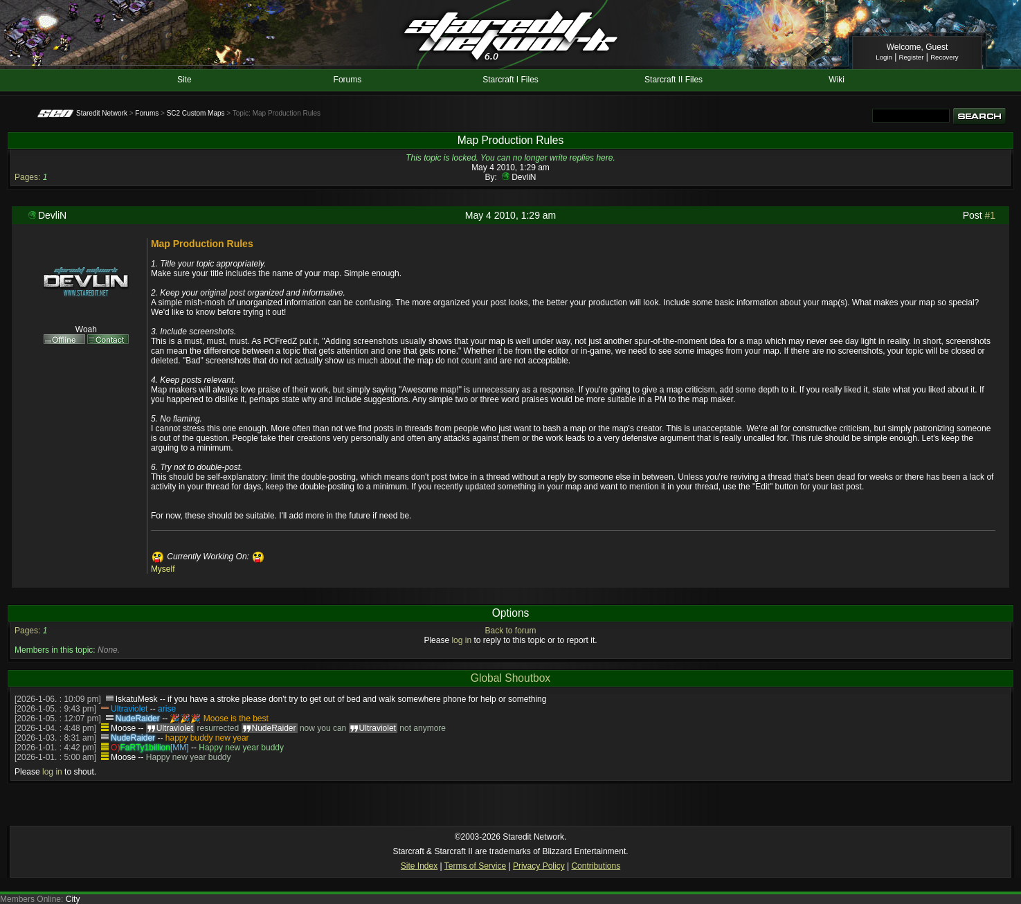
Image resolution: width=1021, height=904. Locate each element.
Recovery (944, 57)
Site (184, 79)
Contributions (595, 866)
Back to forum (510, 630)
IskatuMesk (137, 699)
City (73, 899)
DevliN (524, 177)
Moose (123, 728)
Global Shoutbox (510, 678)
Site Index (419, 866)
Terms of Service (475, 866)
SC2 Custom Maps (196, 113)
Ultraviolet (129, 709)
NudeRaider (138, 718)
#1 (990, 215)
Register (911, 57)
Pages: (27, 177)
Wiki (836, 79)
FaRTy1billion (145, 747)
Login (884, 57)
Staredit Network (101, 113)
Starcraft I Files (510, 79)
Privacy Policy (539, 866)
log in (461, 640)
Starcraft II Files (673, 79)
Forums (348, 79)
